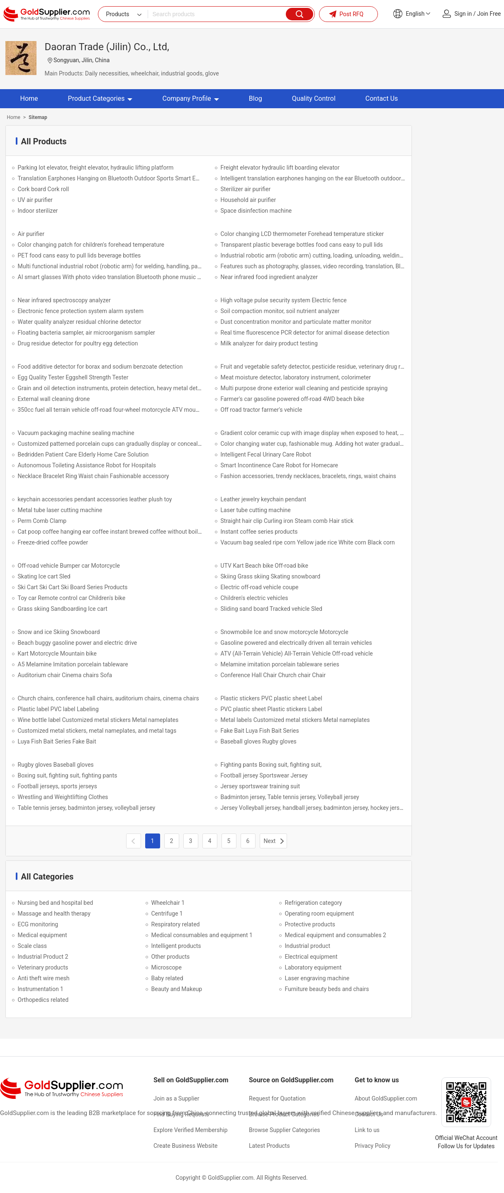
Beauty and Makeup (176, 989)
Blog (255, 98)
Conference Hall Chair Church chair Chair (273, 675)
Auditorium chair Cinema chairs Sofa (65, 675)
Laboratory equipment (313, 967)
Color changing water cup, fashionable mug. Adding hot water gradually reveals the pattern (337, 443)
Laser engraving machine (317, 978)
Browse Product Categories (284, 1114)
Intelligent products (176, 946)
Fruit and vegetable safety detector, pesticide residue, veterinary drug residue (319, 366)
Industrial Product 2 (43, 956)
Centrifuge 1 (167, 913)
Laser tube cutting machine (256, 510)
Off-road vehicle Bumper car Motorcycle (69, 565)
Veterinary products (43, 967)
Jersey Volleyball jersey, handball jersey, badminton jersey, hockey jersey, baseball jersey (333, 807)
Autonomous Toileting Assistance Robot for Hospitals (87, 465)
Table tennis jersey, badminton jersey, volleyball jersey (87, 807)
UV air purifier (35, 200)
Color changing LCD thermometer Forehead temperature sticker (302, 234)
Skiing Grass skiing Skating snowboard (271, 576)
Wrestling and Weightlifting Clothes (63, 797)
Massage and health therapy (54, 913)
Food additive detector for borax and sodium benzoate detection (100, 366)
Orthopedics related (43, 999)
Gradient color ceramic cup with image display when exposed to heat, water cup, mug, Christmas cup (350, 433)
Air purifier (31, 234)
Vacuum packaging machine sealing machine (76, 433)
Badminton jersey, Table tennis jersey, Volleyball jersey (290, 797)
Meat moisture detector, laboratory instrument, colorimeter (296, 377)
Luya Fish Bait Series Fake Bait (57, 741)
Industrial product (308, 946)
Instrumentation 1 (40, 989)
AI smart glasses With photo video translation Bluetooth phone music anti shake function (132, 277)
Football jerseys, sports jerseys (57, 786)
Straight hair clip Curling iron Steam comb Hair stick (287, 521)
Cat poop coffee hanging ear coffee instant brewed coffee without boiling (112, 531)
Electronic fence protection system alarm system (81, 311)
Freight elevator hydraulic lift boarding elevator (280, 167)
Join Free (489, 13)
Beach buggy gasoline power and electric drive (77, 642)
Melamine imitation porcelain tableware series (280, 664)
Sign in (463, 13)
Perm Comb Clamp (42, 521)
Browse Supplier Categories (284, 1130)
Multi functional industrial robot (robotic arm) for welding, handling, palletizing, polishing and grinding (148, 266)
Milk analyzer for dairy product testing (269, 343)
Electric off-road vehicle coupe (260, 587)
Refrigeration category (313, 902)
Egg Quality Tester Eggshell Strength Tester (73, 377)
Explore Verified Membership (190, 1130)
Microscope (166, 967)
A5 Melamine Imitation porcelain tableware (73, 664)
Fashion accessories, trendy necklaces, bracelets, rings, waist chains (309, 476)
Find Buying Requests (181, 1114)
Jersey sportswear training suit (260, 786)
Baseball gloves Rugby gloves (259, 741)
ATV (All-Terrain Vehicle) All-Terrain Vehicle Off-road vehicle (297, 653)
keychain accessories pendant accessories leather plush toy (95, 499)
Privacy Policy (372, 1145)
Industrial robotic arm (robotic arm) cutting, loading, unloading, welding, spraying (324, 255)
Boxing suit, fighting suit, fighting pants (67, 775)
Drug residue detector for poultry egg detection (78, 343)
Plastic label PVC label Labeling (58, 709)
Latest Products (269, 1145)
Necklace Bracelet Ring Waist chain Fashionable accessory (93, 476)
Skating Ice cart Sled (44, 576)
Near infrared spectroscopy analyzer (64, 300)
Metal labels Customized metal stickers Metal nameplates (295, 720)
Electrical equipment (311, 956)
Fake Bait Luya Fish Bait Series (260, 730)
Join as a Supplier (176, 1098)
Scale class (32, 946)
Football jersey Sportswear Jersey (264, 775)
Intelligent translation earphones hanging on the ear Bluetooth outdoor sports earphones (334, 178)
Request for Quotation (277, 1098)
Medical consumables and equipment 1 (202, 935)
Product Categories (100, 98)
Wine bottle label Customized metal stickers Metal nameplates (98, 720)
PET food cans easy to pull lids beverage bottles (79, 255)
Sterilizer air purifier (246, 189)
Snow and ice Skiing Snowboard (59, 632)
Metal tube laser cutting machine (60, 510)
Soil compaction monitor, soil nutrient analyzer (280, 311)
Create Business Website (185, 1145)
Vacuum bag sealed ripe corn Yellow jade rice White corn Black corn (308, 542)
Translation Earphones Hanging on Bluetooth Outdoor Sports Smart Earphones (119, 178)
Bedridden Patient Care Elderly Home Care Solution (83, 454)
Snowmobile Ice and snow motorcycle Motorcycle (284, 632)
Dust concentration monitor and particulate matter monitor (296, 321)
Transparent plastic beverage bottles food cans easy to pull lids (302, 244)
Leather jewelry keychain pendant (264, 499)
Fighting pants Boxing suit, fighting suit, (271, 764)
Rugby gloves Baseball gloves (56, 764)
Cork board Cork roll (43, 189)
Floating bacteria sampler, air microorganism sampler (86, 332)
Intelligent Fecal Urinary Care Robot (266, 454)
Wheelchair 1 (168, 902)
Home (29, 98)
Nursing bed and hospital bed (55, 902)
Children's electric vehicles (254, 598)
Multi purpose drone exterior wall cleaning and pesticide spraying (304, 388)
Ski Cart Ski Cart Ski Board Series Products (73, 587)
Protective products (310, 924)
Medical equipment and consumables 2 (335, 935)
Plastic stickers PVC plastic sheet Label (271, 698)
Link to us (367, 1130)
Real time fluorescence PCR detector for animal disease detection (305, 332)
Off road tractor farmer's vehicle (261, 409)
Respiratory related (175, 924)
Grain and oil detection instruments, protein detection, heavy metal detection (116, 388)
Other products (170, 956)
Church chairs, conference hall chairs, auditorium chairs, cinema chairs (108, 698)
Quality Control (314, 98)
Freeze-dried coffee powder (53, 542)
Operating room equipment (319, 913)
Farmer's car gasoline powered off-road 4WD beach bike (293, 399)
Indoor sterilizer (38, 210)
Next (270, 841)
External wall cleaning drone (54, 399)
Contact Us (381, 98)
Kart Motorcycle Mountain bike (57, 653)
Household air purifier (248, 200)
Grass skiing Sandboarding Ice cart (62, 608)
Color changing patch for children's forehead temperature (91, 244)
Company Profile (190, 98)
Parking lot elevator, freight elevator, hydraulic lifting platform (96, 167)
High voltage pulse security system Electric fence (284, 300)
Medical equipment (42, 935)
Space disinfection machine (256, 210)
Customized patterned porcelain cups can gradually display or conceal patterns (119, 443)
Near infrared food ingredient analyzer (269, 277)
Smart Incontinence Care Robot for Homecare (279, 465)
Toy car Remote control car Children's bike (72, 598)
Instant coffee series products (259, 531)
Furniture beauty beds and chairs (327, 989)
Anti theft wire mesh (44, 978)
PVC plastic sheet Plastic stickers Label (271, 709)
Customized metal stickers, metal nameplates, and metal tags (97, 730)
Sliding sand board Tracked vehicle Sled (272, 608)
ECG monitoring (38, 924)
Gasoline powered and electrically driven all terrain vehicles (296, 642)
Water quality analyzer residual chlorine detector (79, 321)
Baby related (167, 978)
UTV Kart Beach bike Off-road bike (264, 565)
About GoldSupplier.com (386, 1098)
